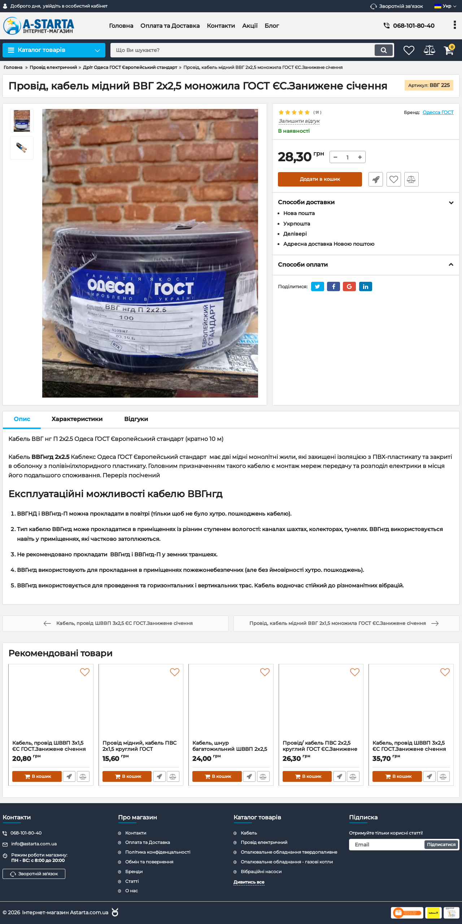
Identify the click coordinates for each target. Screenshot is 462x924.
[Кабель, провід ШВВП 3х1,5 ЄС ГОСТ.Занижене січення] (51, 704)
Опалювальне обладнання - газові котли (287, 861)
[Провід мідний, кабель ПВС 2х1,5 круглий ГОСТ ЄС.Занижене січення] (141, 704)
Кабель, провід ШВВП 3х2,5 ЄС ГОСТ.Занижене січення (411, 749)
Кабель (249, 833)
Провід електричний (264, 842)
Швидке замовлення (373, 179)
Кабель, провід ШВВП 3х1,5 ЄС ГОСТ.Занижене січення (51, 749)
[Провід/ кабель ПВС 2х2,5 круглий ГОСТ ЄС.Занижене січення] (321, 704)
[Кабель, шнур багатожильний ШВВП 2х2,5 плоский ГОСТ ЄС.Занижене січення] (231, 704)
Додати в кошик (319, 179)
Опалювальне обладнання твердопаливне (289, 852)
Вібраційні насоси (261, 871)
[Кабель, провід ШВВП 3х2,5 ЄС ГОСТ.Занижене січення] (411, 704)
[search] (244, 50)
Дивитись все (249, 882)
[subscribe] (404, 844)
